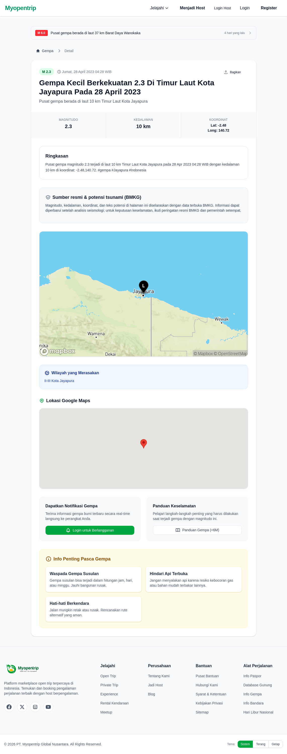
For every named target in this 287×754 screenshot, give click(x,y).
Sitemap (202, 712)
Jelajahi (159, 8)
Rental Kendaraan (114, 703)
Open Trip (108, 676)
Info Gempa (252, 694)
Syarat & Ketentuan (211, 694)
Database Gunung (257, 685)
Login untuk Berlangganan (90, 530)
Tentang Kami (159, 676)
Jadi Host (155, 685)
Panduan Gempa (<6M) (197, 530)
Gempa (45, 51)
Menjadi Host (192, 8)
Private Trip (109, 685)
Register (269, 8)
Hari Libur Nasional (258, 712)
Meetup (106, 712)
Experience (109, 694)
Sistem (245, 744)
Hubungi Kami (207, 685)
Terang (260, 744)
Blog (151, 694)
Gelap (276, 744)
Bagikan (232, 72)
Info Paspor (252, 676)
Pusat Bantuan (207, 676)
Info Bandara (253, 703)
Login (245, 8)
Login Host (222, 8)
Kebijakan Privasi (209, 703)
